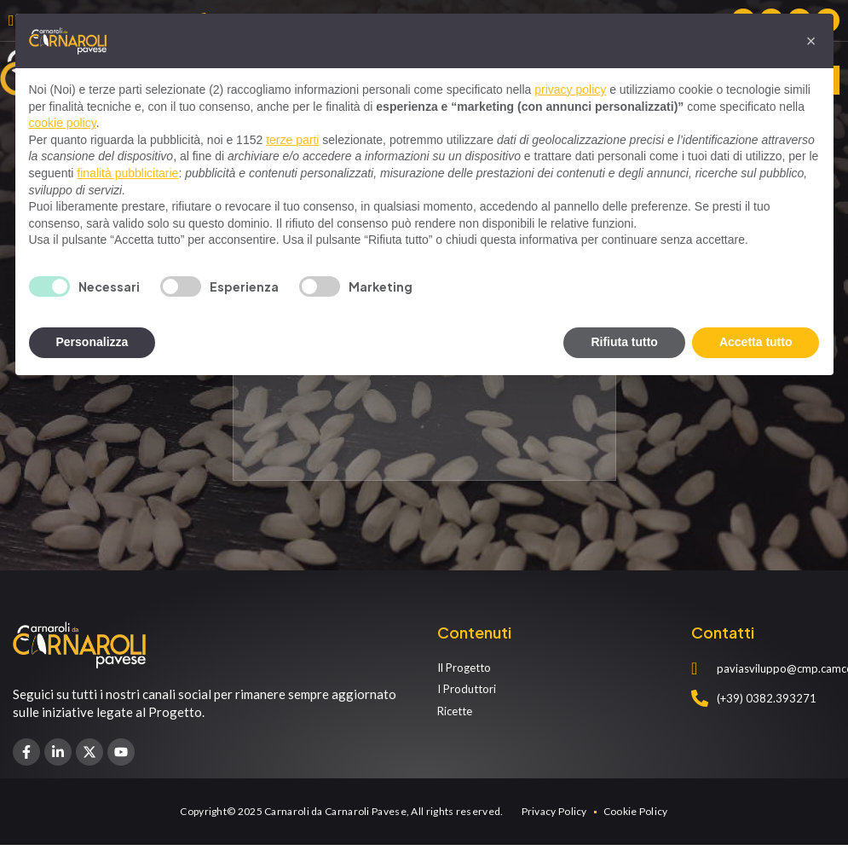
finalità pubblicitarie (127, 173)
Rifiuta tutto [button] (624, 342)
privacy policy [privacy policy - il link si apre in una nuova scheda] (570, 89)
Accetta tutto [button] (756, 342)
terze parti (292, 140)
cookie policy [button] (62, 123)
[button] (811, 41)
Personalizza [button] (92, 342)
